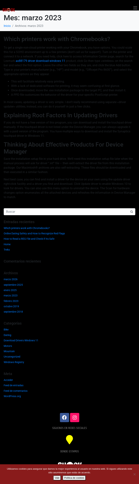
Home (7, 244)
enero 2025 (10, 290)
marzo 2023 (11, 295)
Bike (6, 329)
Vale (57, 477)
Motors (8, 345)
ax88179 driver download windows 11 (40, 61)
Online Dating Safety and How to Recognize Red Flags (34, 233)
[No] (134, 474)
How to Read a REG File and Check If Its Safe (29, 238)
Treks (7, 249)
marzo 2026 (11, 279)
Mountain (9, 351)
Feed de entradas (13, 385)
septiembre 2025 (13, 284)
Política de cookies (74, 477)
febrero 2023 (11, 301)
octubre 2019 (11, 306)
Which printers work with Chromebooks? (57, 39)
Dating (7, 335)
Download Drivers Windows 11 (21, 340)
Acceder (8, 380)
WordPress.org (12, 396)
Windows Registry (14, 362)
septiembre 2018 (13, 311)
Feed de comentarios (15, 390)
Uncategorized (12, 356)
